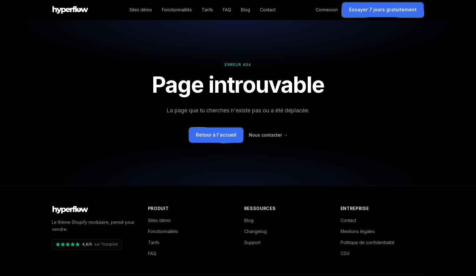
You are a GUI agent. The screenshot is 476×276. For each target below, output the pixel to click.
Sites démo (140, 9)
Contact (268, 9)
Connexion (327, 9)
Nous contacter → (268, 135)
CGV (345, 253)
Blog (245, 9)
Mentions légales (358, 231)
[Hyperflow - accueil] (70, 10)
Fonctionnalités (177, 9)
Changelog (255, 231)
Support (252, 242)
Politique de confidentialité (367, 242)
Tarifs (207, 9)
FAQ (227, 9)
